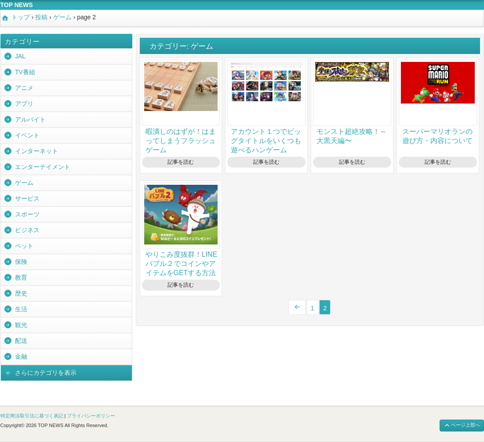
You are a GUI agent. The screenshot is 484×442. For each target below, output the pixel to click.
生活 (21, 309)
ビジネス (27, 230)
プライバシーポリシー (91, 415)
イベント (27, 135)
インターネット (36, 151)
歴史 (21, 293)
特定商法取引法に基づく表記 (31, 415)
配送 (21, 340)
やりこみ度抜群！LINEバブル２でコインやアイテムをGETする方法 (182, 264)
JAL (20, 56)
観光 (21, 324)
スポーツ (27, 214)
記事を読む (180, 162)
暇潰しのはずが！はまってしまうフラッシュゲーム (181, 141)
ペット (24, 245)
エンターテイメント (42, 166)
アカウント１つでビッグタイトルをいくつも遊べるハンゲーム (266, 141)
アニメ (24, 87)
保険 (21, 261)
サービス (27, 198)
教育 (21, 277)
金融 (21, 356)
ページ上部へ (462, 425)
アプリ (24, 103)
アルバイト (30, 119)
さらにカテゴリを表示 (45, 372)
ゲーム (24, 182)
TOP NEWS (16, 4)
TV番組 (25, 71)
